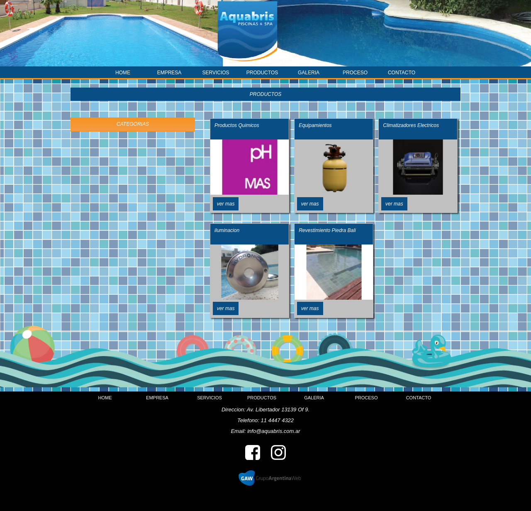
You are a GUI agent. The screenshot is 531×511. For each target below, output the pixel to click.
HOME (122, 73)
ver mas (226, 204)
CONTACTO (401, 73)
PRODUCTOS (262, 73)
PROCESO (355, 73)
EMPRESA (169, 73)
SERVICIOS (215, 73)
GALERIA (308, 73)
